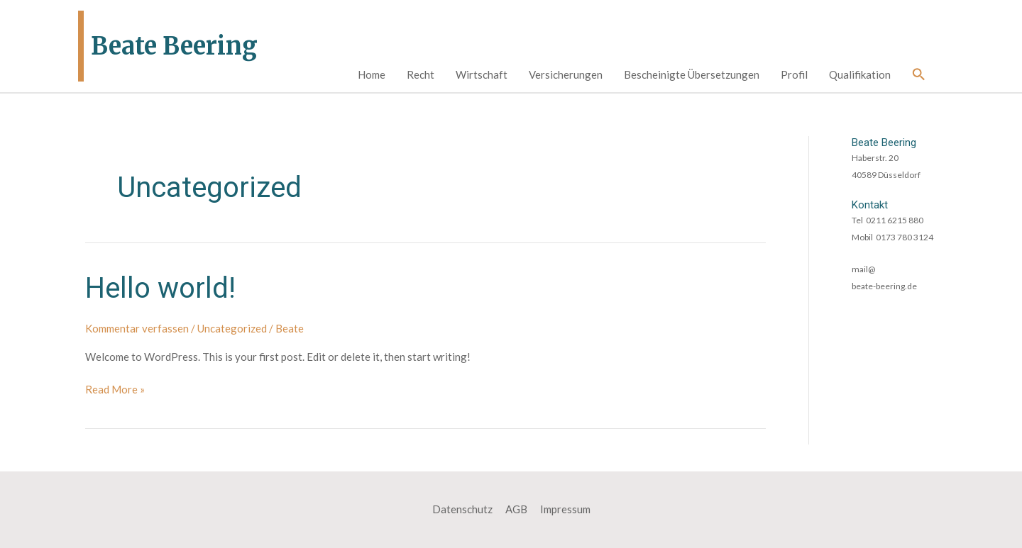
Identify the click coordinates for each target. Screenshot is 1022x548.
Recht (420, 74)
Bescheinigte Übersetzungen (691, 74)
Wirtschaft (481, 74)
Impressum (565, 509)
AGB (516, 509)
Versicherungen (566, 74)
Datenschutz (462, 509)
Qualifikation (860, 74)
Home (371, 74)
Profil (794, 74)
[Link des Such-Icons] (919, 75)
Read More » (115, 389)
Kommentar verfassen (137, 328)
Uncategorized (232, 328)
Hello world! (160, 288)
